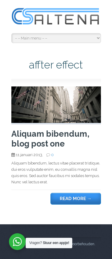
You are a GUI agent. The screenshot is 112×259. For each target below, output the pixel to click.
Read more (76, 198)
